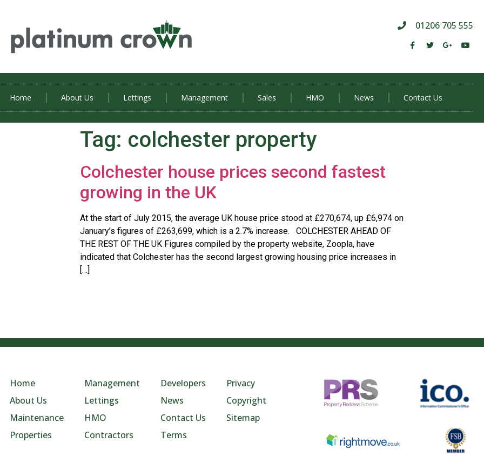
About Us (77, 97)
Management (204, 97)
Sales (267, 97)
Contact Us (423, 97)
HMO (315, 97)
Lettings (137, 97)
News (364, 97)
